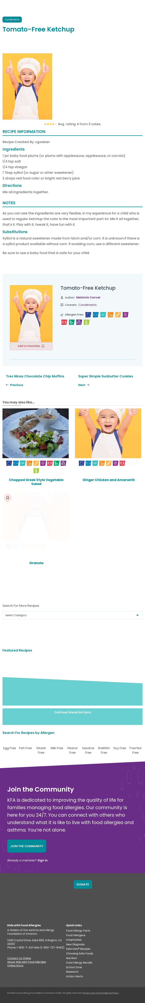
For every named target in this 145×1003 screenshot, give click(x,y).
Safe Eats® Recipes (78, 949)
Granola (36, 563)
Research (72, 972)
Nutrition (71, 958)
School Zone (74, 967)
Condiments (87, 305)
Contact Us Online (19, 958)
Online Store (15, 966)
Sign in (42, 860)
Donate (83, 884)
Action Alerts (74, 976)
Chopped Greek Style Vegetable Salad (36, 482)
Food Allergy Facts (78, 931)
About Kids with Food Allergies (26, 962)
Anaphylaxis (74, 940)
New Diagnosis (75, 944)
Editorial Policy (111, 993)
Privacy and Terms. (93, 993)
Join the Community (26, 846)
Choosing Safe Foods (79, 953)
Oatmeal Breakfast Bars (72, 712)
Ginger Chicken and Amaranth (109, 480)
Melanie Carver (88, 297)
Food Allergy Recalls (79, 963)
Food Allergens (75, 935)
